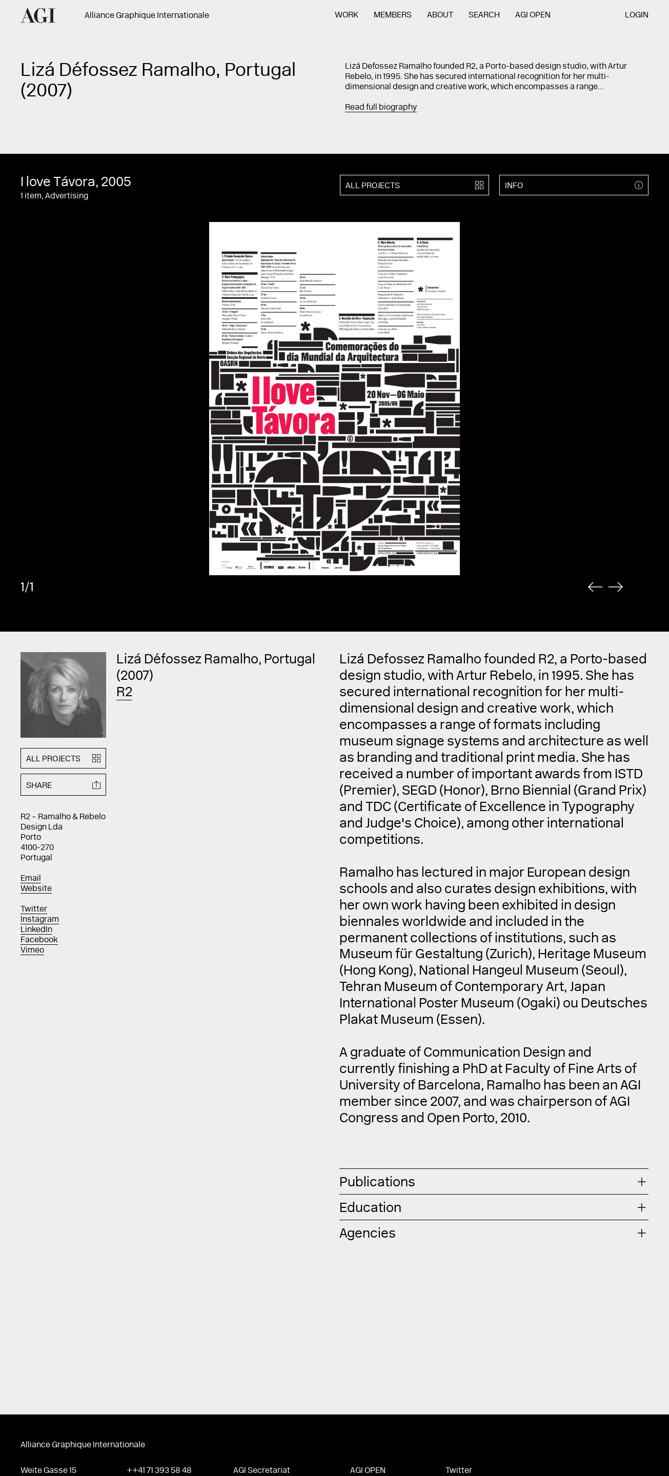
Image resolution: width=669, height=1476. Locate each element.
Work (346, 15)
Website (36, 889)
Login (636, 15)
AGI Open (533, 15)
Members (393, 15)
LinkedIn (36, 930)
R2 (124, 693)
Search (484, 15)
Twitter (34, 909)
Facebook (39, 940)
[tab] (493, 1181)
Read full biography (381, 108)
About (440, 15)
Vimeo (32, 950)
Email (31, 879)
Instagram (40, 920)
